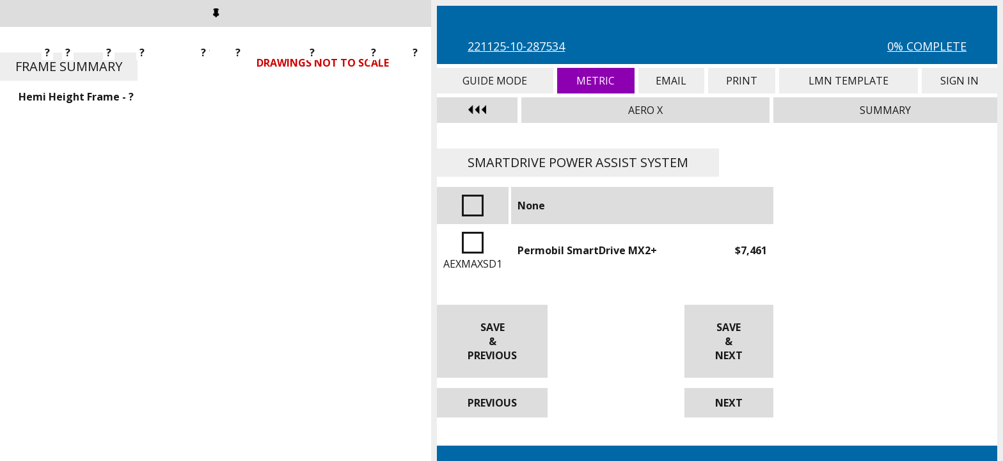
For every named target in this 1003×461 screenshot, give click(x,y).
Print (741, 80)
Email (671, 80)
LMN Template (848, 80)
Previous (492, 403)
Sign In (959, 80)
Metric (596, 80)
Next (729, 403)
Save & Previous (492, 341)
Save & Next (729, 341)
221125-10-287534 (516, 46)
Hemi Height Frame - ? (76, 97)
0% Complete (927, 46)
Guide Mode (495, 80)
